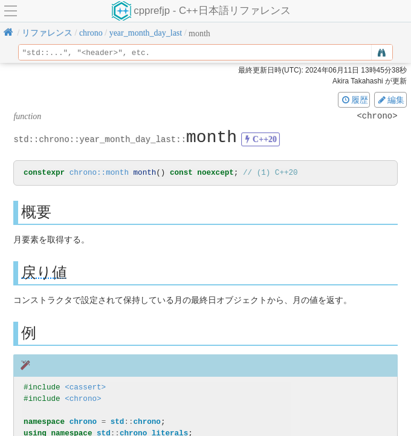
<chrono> (83, 399)
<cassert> (85, 388)
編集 (390, 100)
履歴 (354, 100)
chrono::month (99, 173)
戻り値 (44, 273)
